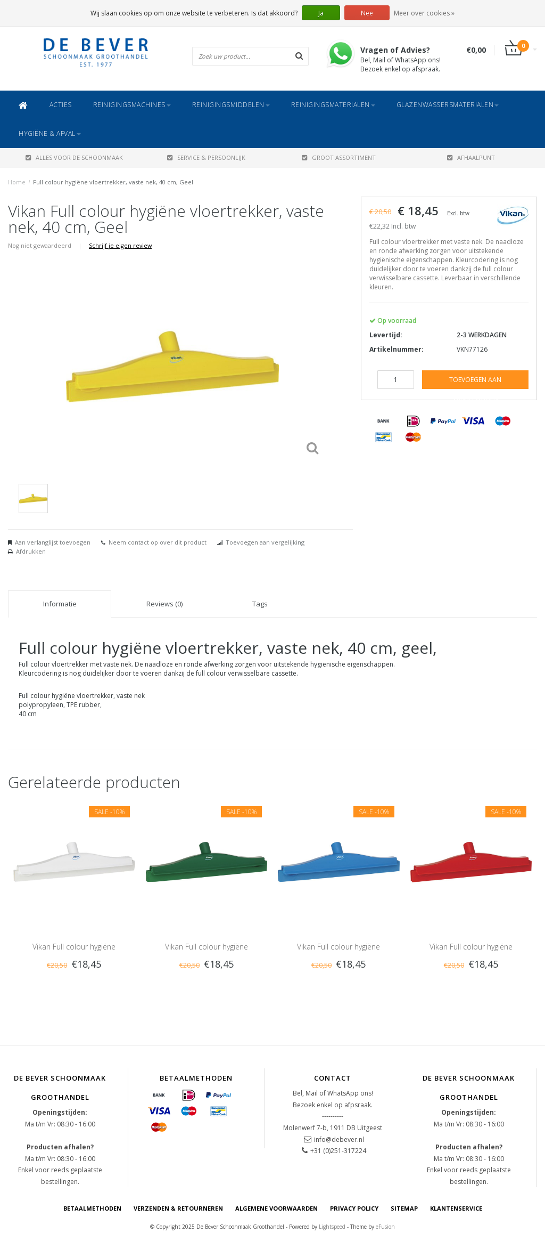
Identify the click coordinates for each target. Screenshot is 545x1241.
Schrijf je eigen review (120, 245)
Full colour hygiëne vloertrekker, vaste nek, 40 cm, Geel (113, 182)
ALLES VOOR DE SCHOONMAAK (74, 157)
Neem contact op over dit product (158, 542)
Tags (260, 604)
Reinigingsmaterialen (333, 104)
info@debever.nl (339, 1139)
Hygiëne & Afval (50, 133)
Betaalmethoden (92, 1208)
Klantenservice (456, 1208)
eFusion (385, 1226)
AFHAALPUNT (471, 157)
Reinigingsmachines (132, 104)
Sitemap (404, 1208)
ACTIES (60, 104)
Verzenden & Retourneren (178, 1208)
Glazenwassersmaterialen (448, 104)
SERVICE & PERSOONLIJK (206, 157)
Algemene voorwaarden (276, 1208)
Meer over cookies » (424, 13)
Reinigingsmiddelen (231, 104)
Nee (367, 13)
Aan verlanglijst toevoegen (52, 542)
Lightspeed (332, 1226)
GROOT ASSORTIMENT (339, 157)
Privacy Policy (354, 1208)
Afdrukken (31, 551)
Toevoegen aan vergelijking (265, 542)
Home (17, 182)
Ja (321, 13)
